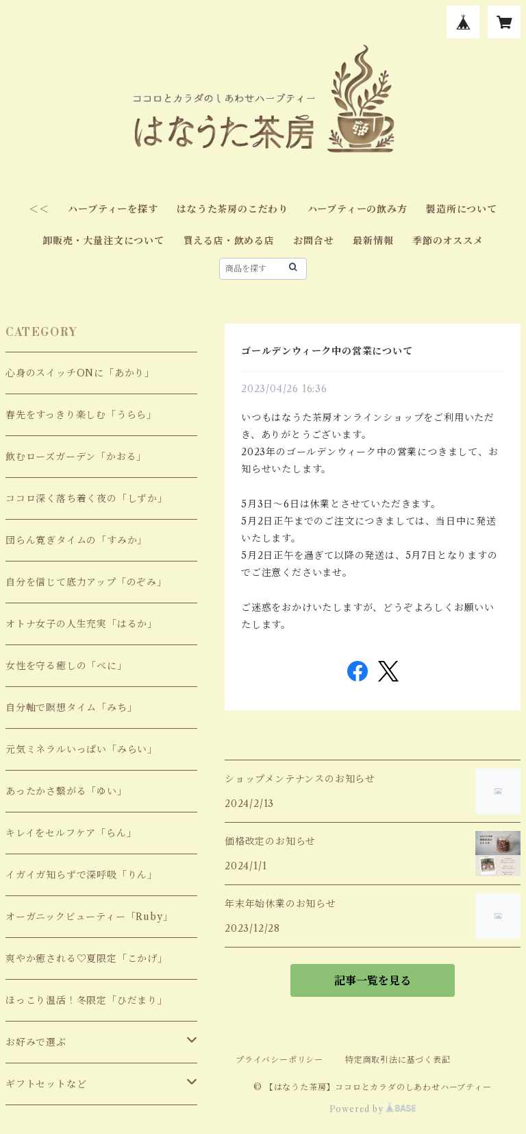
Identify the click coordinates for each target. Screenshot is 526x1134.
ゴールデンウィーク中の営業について (327, 351)
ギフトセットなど (45, 1084)
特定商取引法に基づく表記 (398, 1059)
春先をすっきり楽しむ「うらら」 (81, 415)
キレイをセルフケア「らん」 (70, 833)
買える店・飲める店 (229, 240)
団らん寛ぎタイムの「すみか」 (76, 540)
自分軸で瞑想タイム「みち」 (71, 707)
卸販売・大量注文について (103, 240)
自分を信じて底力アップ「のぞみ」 (86, 582)
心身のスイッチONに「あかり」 (80, 373)
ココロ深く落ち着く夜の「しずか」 (86, 498)
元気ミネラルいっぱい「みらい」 (81, 749)
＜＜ (39, 209)
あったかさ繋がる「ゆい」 (66, 791)
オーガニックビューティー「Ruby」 (89, 916)
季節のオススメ (448, 240)
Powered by (372, 1109)
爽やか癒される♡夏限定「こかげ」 (86, 958)
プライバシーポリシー (279, 1059)
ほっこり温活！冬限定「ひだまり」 (86, 1000)
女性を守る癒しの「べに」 (66, 666)
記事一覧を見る (372, 980)
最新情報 (373, 240)
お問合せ (313, 240)
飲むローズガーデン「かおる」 (76, 456)
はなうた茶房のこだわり (232, 209)
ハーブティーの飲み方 (358, 209)
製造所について (461, 209)
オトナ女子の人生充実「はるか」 (81, 624)
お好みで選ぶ (35, 1042)
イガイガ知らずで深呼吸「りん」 (81, 875)
